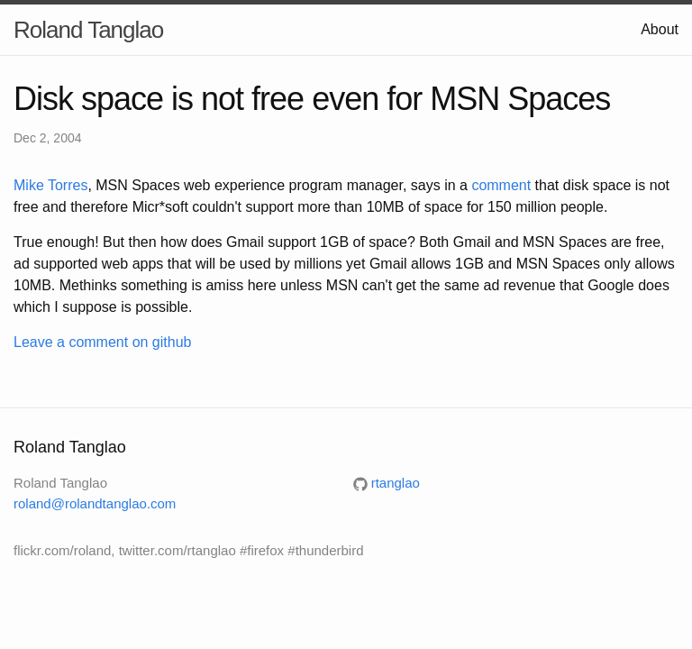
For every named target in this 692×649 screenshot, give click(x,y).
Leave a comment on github (102, 342)
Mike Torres (50, 185)
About (659, 29)
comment (501, 185)
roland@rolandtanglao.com (95, 503)
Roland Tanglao (88, 29)
